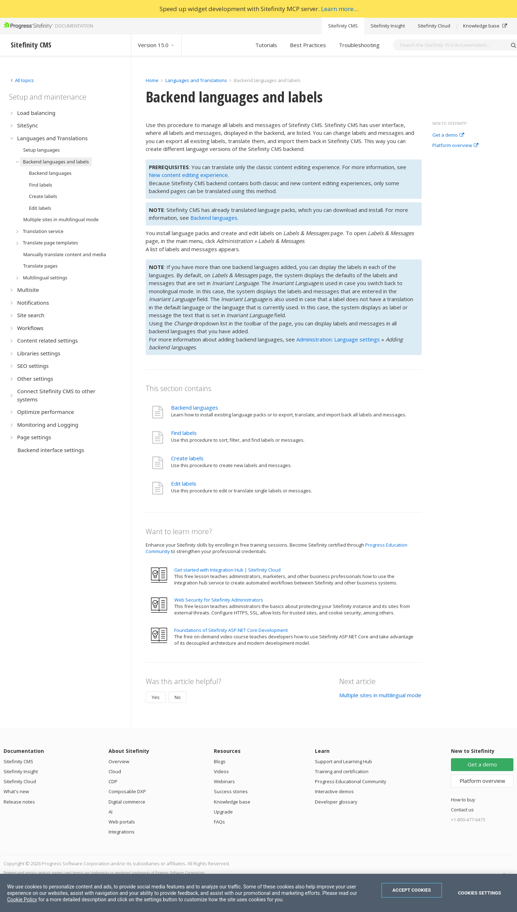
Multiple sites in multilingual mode (380, 695)
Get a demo (448, 135)
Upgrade (223, 812)
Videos (221, 771)
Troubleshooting (359, 45)
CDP (113, 781)
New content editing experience (188, 174)
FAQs (219, 822)
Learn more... (339, 9)
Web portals (122, 822)
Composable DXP (127, 791)
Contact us (462, 809)
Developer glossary (336, 802)
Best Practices (308, 45)
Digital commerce (127, 802)
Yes (156, 697)
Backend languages (213, 217)
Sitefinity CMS (343, 25)
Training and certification (341, 771)
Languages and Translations (196, 80)
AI (110, 812)
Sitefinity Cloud (434, 25)
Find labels (184, 432)
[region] (258, 893)
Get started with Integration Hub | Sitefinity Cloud (227, 570)
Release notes (19, 802)
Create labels (187, 458)
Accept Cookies (411, 890)
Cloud (115, 771)
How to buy (463, 799)
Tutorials (266, 45)
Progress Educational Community (350, 781)
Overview (119, 761)
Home (152, 80)
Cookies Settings (479, 893)
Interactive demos (334, 791)
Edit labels (183, 483)
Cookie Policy (22, 899)
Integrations (122, 832)
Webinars (224, 781)
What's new (16, 791)
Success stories (231, 791)
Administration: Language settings (338, 339)
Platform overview (455, 145)
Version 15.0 (156, 45)
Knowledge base (485, 25)
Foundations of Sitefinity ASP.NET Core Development (231, 630)
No (178, 697)
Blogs (220, 761)
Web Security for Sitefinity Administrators (218, 600)
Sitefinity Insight (388, 25)
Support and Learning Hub (343, 761)
